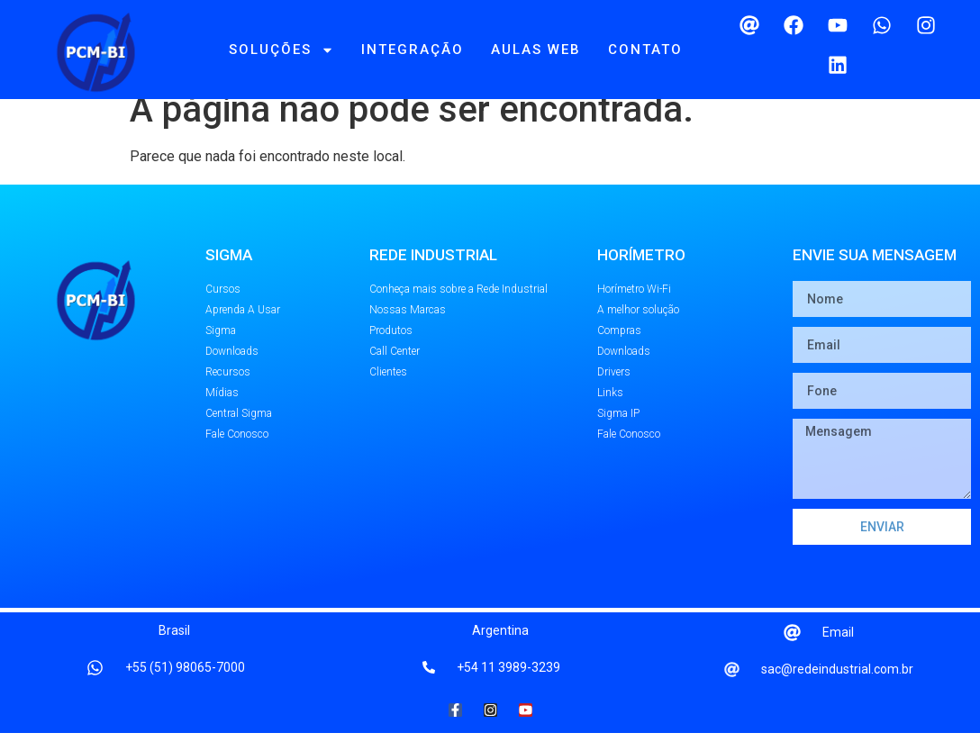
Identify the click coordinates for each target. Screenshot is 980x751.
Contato (645, 49)
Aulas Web (536, 49)
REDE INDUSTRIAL (433, 274)
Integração (412, 49)
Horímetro (641, 274)
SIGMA (228, 274)
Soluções (281, 50)
